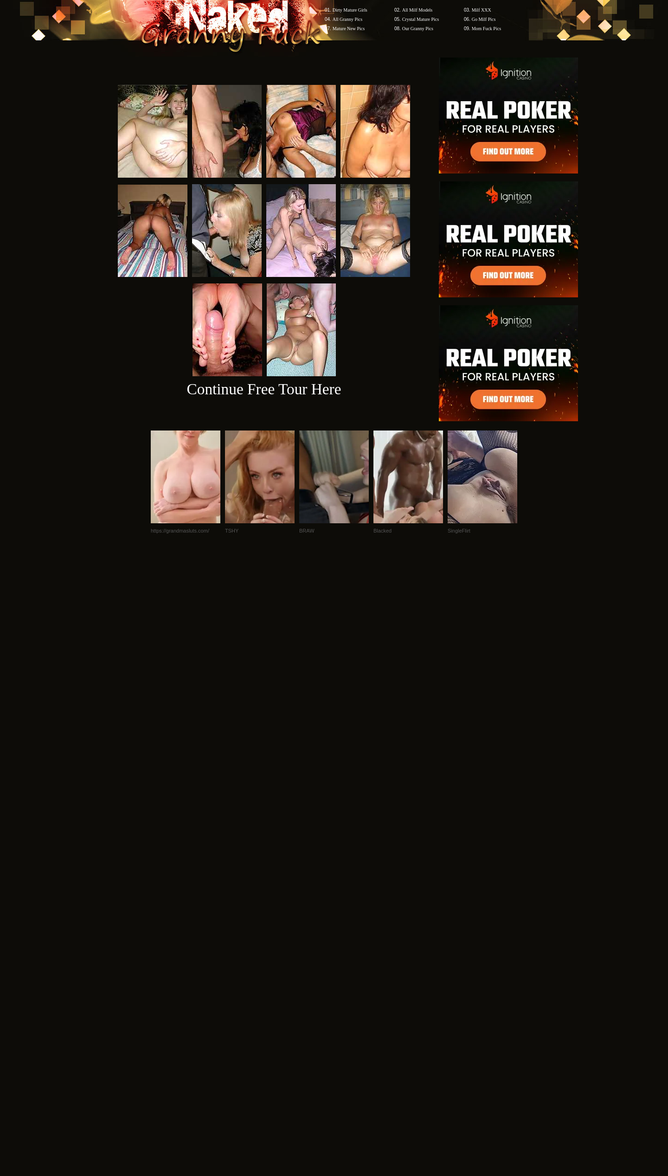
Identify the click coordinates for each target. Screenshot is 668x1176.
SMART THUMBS (350, 999)
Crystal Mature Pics (420, 19)
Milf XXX (481, 10)
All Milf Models (417, 10)
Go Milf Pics (484, 19)
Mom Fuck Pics (486, 28)
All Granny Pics (347, 19)
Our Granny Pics (417, 28)
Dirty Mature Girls (350, 10)
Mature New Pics (349, 28)
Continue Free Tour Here (263, 389)
